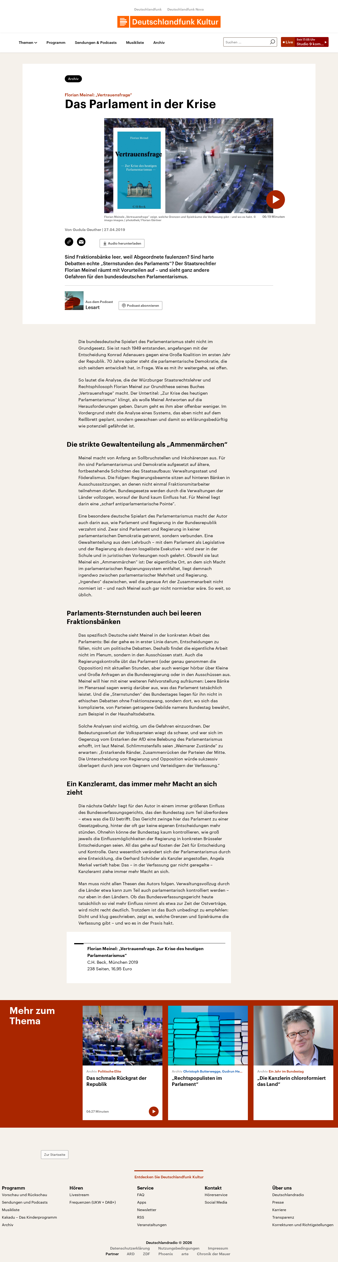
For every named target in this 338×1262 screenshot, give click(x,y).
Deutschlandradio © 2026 (169, 1242)
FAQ (140, 1194)
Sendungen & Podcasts (96, 43)
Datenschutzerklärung (130, 1248)
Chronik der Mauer (213, 1253)
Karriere (279, 1209)
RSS (140, 1217)
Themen (26, 43)
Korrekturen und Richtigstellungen (303, 1224)
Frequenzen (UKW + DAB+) (92, 1202)
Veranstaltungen (152, 1224)
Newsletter (146, 1209)
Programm (55, 43)
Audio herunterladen (124, 242)
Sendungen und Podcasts (25, 1202)
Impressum (218, 1248)
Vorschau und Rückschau (24, 1194)
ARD (130, 1253)
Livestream (79, 1194)
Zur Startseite (92, 1154)
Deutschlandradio (288, 1194)
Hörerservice (216, 1194)
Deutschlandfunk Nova (185, 9)
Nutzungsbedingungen (179, 1248)
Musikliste (135, 43)
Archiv (159, 43)
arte (184, 1253)
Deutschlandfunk (148, 9)
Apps (141, 1202)
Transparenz (283, 1217)
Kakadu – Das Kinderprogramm (29, 1217)
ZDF (146, 1253)
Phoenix (165, 1253)
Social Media (216, 1202)
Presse (278, 1202)
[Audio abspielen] (273, 197)
